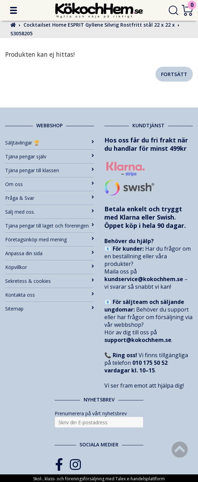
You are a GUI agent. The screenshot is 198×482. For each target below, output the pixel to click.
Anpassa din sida (49, 253)
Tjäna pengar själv (49, 156)
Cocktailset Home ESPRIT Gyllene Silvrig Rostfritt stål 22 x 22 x (99, 24)
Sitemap (49, 308)
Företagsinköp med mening (49, 239)
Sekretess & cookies (49, 281)
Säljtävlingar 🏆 (49, 142)
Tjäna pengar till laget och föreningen (49, 225)
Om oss (49, 184)
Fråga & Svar (49, 198)
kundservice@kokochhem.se (143, 279)
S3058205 (21, 33)
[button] (13, 10)
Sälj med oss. (49, 211)
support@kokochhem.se (137, 340)
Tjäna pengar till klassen (49, 170)
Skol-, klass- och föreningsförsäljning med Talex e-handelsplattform (99, 479)
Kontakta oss (49, 294)
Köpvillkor (49, 267)
